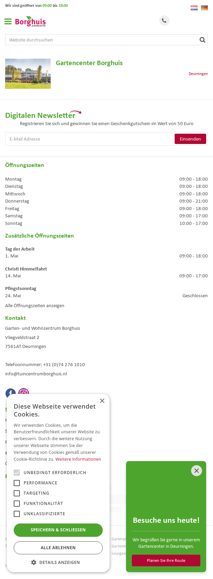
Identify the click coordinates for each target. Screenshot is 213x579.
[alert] (58, 483)
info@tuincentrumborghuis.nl (36, 373)
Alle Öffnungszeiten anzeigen (34, 305)
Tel (164, 20)
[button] (58, 562)
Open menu (8, 21)
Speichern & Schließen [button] (58, 530)
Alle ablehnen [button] (58, 548)
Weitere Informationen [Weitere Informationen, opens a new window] (78, 459)
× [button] (101, 401)
